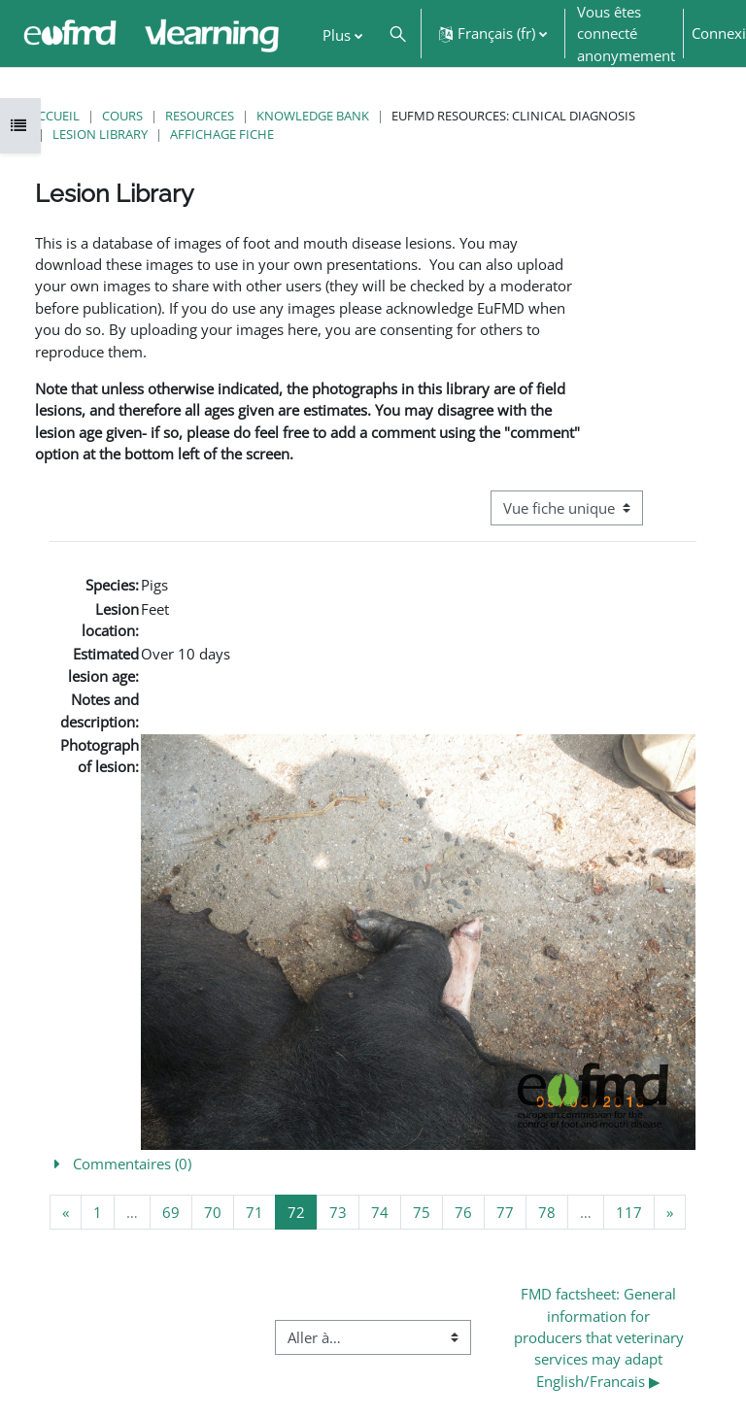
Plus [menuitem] (336, 35)
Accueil (55, 115)
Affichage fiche (222, 134)
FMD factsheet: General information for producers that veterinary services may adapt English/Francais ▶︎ (601, 1337)
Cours (122, 115)
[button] (398, 33)
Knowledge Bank (312, 115)
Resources (199, 115)
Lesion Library (100, 134)
